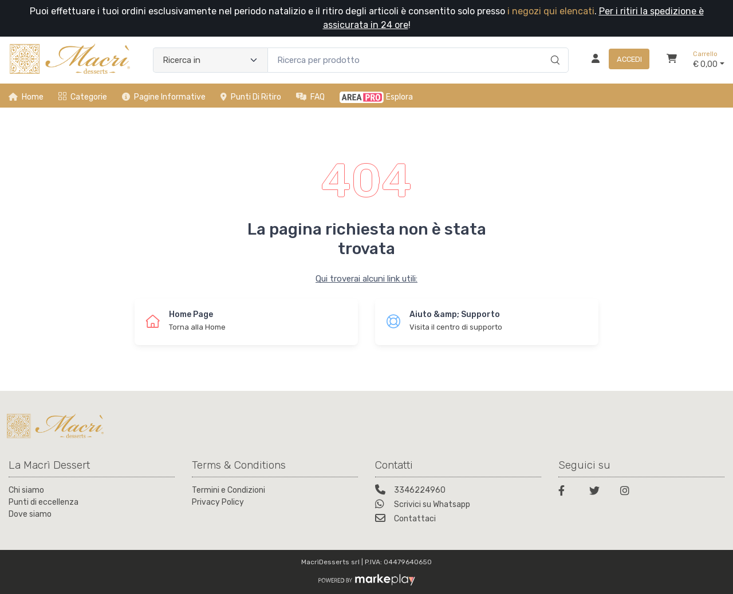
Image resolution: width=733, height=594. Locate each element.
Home (26, 97)
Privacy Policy (218, 502)
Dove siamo (30, 514)
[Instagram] (628, 492)
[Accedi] (615, 60)
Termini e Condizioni (228, 490)
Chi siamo (26, 490)
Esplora (376, 97)
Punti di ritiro (250, 97)
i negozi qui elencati (550, 11)
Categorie (82, 97)
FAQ (310, 97)
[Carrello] (672, 60)
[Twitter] (597, 492)
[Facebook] (567, 492)
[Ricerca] (553, 48)
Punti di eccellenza (43, 502)
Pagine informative (164, 97)
